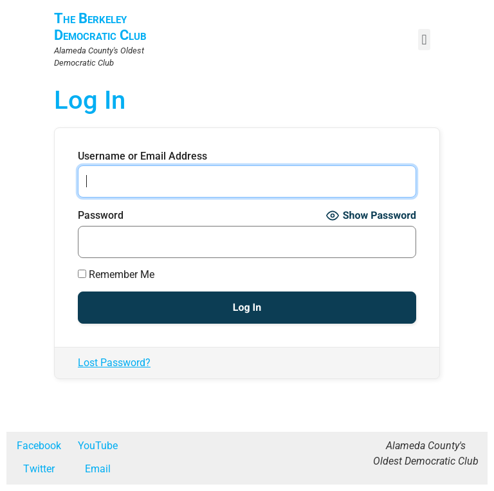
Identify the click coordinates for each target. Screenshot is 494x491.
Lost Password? (114, 363)
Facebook (39, 446)
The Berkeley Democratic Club (100, 26)
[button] (424, 39)
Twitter (39, 469)
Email (98, 469)
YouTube (98, 446)
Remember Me (116, 275)
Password (101, 215)
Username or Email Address (142, 156)
